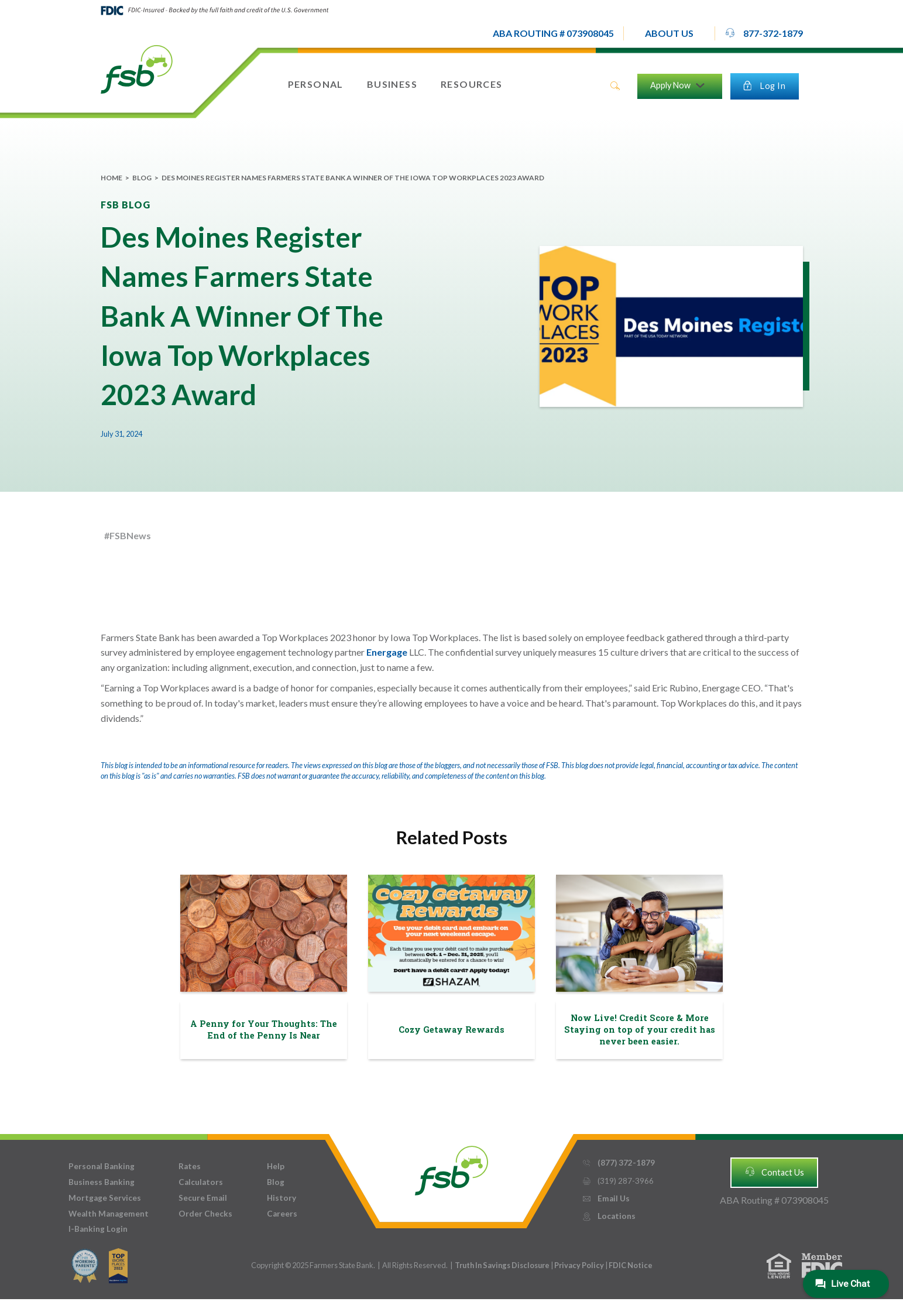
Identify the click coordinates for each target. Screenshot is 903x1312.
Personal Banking (101, 1166)
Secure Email (202, 1198)
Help (275, 1166)
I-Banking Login (98, 1229)
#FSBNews (127, 535)
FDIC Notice (631, 1265)
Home (111, 177)
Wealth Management (108, 1213)
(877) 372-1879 (618, 1163)
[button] (669, 33)
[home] (137, 68)
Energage (387, 651)
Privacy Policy (579, 1265)
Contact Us (774, 1171)
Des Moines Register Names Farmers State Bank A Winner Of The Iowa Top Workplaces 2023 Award (353, 177)
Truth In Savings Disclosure (502, 1265)
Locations (609, 1216)
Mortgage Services (104, 1198)
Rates (189, 1166)
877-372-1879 (764, 33)
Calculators (200, 1182)
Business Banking (101, 1182)
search (615, 86)
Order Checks (205, 1213)
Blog (142, 177)
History (281, 1198)
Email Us (606, 1199)
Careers (282, 1213)
